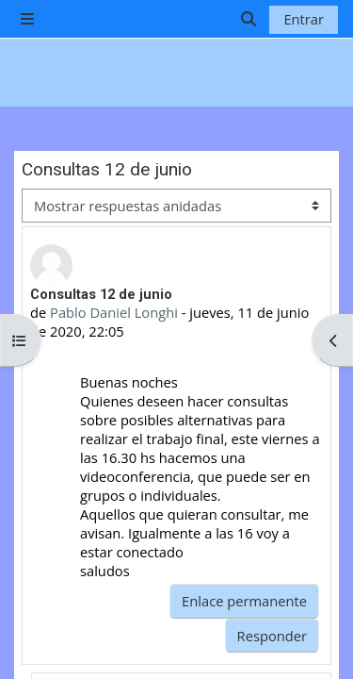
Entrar (303, 18)
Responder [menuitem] (272, 635)
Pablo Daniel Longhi (114, 312)
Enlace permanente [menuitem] (244, 600)
